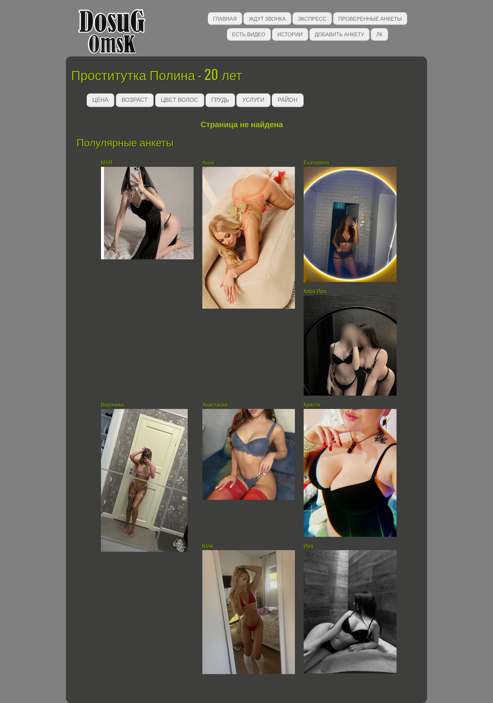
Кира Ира (315, 291)
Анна (208, 163)
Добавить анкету (339, 34)
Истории (290, 34)
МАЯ (107, 163)
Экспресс (312, 18)
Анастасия (215, 405)
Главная (225, 18)
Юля (208, 546)
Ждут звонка (267, 18)
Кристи (312, 405)
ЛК (379, 34)
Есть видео (248, 34)
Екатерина (317, 163)
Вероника (112, 405)
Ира (308, 546)
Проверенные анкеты (370, 18)
